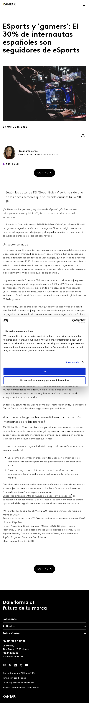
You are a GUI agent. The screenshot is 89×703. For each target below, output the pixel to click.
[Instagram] (4, 665)
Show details (72, 362)
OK (44, 371)
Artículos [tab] (9, 626)
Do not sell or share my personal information (44, 380)
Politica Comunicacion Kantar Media (21, 688)
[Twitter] (21, 665)
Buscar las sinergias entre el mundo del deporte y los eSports (37, 502)
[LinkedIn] (15, 665)
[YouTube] (26, 665)
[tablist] (44, 646)
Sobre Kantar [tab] (11, 633)
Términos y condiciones (14, 678)
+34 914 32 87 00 (14, 656)
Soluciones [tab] (9, 619)
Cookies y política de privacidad (18, 683)
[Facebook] (10, 665)
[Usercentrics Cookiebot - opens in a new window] (72, 321)
